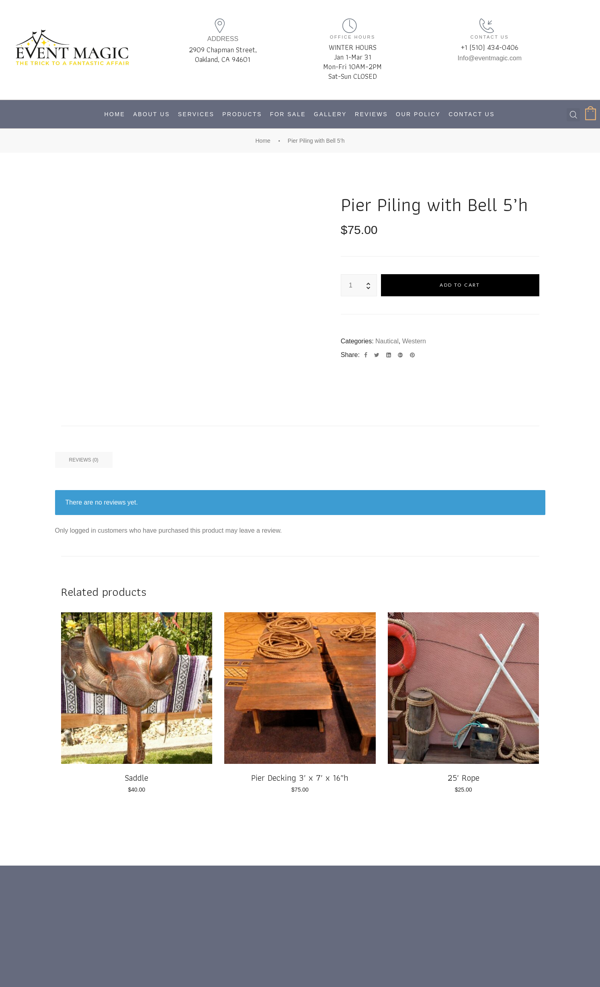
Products (242, 114)
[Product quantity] (350, 285)
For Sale (288, 114)
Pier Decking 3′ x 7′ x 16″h (299, 778)
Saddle (136, 778)
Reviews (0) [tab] (83, 460)
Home (114, 114)
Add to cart (460, 285)
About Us (151, 114)
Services (196, 114)
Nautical (387, 341)
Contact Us (471, 114)
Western (414, 341)
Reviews (371, 114)
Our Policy (418, 114)
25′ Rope (463, 778)
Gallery (330, 114)
